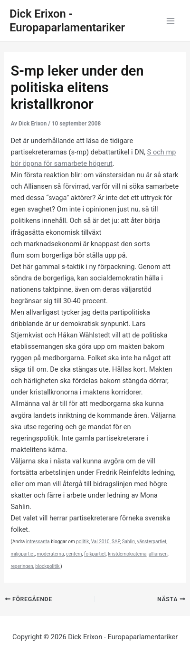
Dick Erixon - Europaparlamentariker (67, 20)
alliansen (158, 554)
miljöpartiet (22, 554)
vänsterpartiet (151, 541)
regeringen (21, 566)
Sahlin (128, 541)
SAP (116, 541)
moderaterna (50, 554)
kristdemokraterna (127, 554)
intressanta (38, 541)
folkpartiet (95, 554)
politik (82, 541)
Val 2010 (100, 541)
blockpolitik (47, 566)
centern (74, 554)
